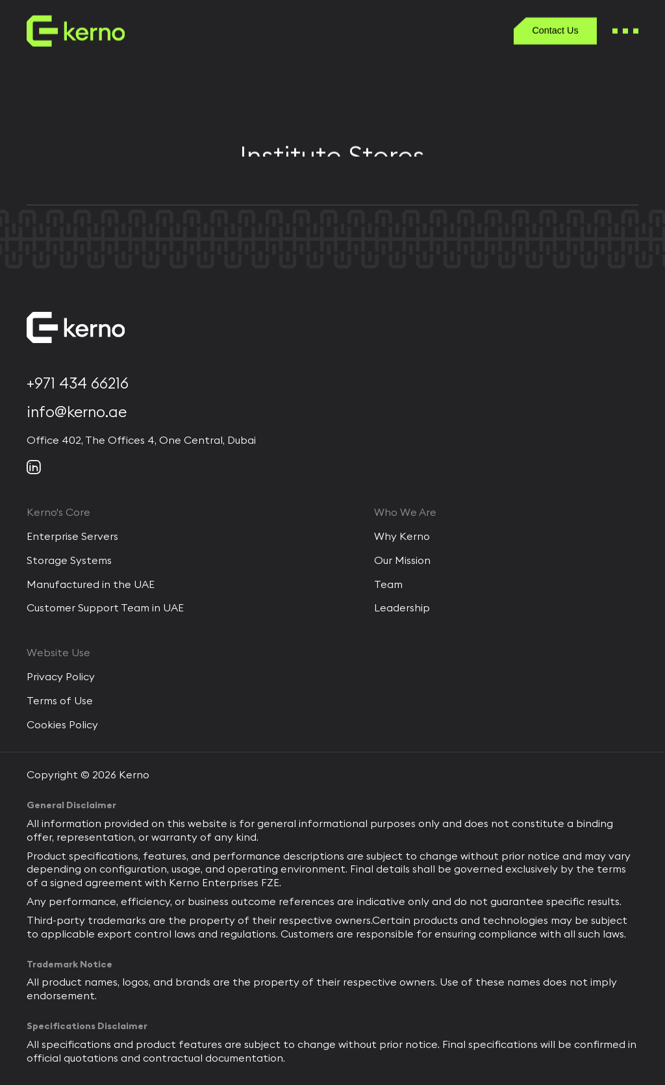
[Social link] (34, 467)
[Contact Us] (555, 31)
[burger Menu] (625, 32)
